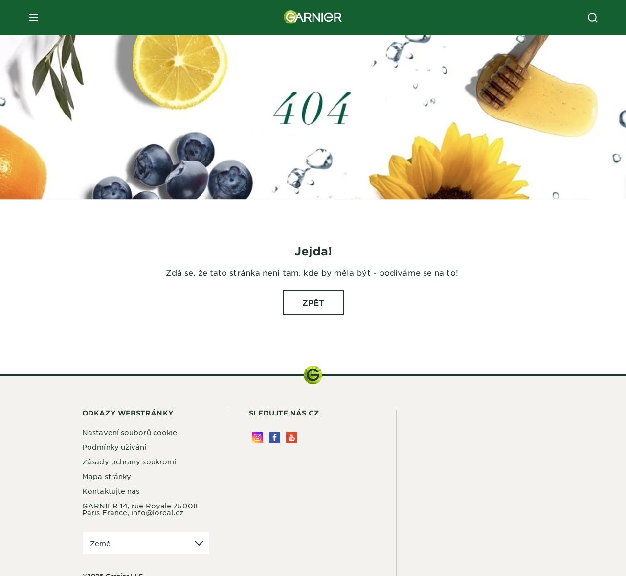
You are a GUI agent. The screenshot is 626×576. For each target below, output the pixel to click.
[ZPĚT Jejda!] (313, 302)
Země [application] (100, 543)
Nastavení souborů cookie (129, 432)
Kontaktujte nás (111, 490)
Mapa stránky (106, 476)
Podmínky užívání (114, 446)
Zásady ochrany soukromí (129, 461)
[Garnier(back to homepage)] (313, 17)
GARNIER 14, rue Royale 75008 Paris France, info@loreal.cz (140, 509)
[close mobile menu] (33, 17)
